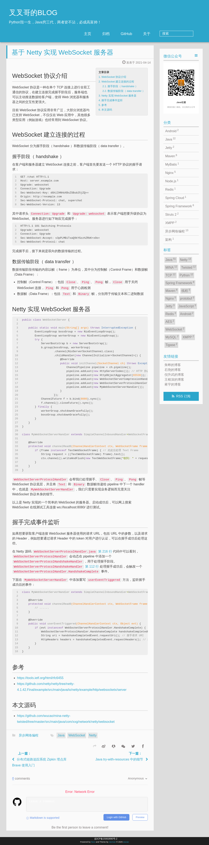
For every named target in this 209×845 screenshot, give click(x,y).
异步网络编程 (28, 738)
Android (171, 131)
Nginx (170, 172)
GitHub (143, 34)
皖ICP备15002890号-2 (105, 838)
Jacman (112, 842)
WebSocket (76, 738)
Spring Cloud (175, 198)
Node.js (171, 181)
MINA (171, 267)
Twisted (188, 267)
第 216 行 (72, 554)
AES (170, 321)
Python (186, 275)
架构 (169, 239)
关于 (163, 34)
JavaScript (187, 306)
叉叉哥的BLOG (33, 12)
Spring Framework (179, 206)
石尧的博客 (173, 369)
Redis (170, 189)
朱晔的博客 (173, 365)
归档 (122, 34)
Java (61, 738)
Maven (171, 156)
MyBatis (172, 164)
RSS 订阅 (183, 396)
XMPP (171, 223)
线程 (185, 290)
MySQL (172, 337)
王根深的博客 (174, 379)
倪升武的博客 (174, 374)
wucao (126, 842)
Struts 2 (171, 214)
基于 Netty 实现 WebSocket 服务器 (62, 55)
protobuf (187, 298)
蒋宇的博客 (173, 384)
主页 (104, 34)
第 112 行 (56, 569)
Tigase (171, 345)
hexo (93, 842)
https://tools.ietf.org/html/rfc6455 (40, 681)
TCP (171, 275)
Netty (93, 738)
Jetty (169, 147)
